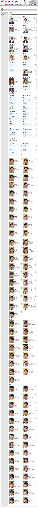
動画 (21, 4)
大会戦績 (16, 4)
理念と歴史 (3, 14)
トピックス (2, 4)
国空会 (30, 4)
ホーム (35, 4)
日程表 (12, 4)
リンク (26, 4)
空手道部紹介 (7, 4)
